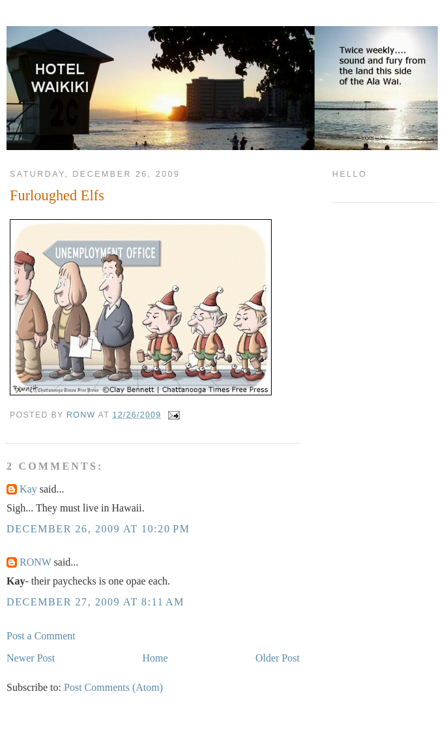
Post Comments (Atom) (113, 687)
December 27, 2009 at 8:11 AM (95, 601)
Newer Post (31, 657)
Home (155, 657)
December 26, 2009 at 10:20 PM (98, 528)
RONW (35, 562)
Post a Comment (41, 635)
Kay (28, 489)
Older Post (277, 657)
